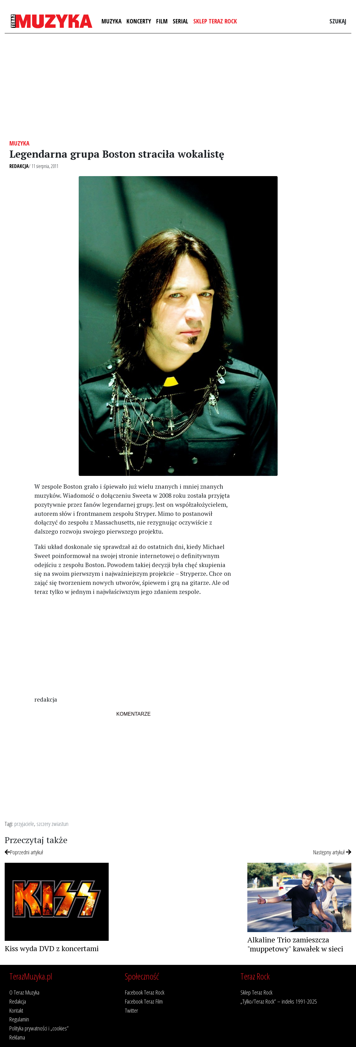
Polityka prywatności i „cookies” (39, 1028)
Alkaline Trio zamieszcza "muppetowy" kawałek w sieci (295, 944)
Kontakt (16, 1010)
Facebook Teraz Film (144, 1001)
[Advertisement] (178, 86)
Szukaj (337, 21)
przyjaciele (24, 823)
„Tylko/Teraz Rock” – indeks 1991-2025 (278, 1001)
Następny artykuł (332, 852)
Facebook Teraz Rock (144, 992)
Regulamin (19, 1019)
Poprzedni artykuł (24, 852)
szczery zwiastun (52, 823)
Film (162, 21)
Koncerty (138, 21)
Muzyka (111, 21)
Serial (180, 21)
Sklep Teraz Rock (215, 21)
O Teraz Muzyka (24, 992)
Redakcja (19, 166)
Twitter (131, 1010)
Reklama (17, 1037)
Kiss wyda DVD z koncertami (52, 948)
